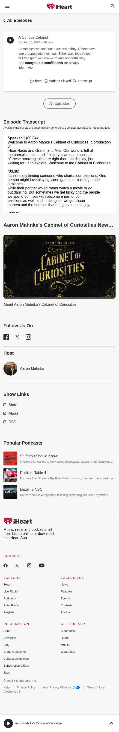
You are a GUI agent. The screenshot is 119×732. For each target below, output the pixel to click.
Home (65, 638)
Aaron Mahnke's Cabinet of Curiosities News (60, 225)
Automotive (68, 631)
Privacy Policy (26, 687)
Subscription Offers (16, 665)
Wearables (68, 651)
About (10, 413)
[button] (35, 81)
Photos (65, 612)
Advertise (9, 638)
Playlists (9, 612)
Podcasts (9, 598)
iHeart (7, 584)
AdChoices (12, 691)
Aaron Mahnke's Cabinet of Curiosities (38, 723)
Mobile (65, 644)
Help (6, 687)
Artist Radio (11, 605)
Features (66, 591)
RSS (9, 422)
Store (10, 405)
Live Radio (10, 591)
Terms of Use (96, 687)
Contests (66, 605)
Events (65, 598)
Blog (6, 644)
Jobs (6, 672)
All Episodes (19, 20)
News (64, 584)
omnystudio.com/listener (44, 63)
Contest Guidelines (16, 658)
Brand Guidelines (15, 651)
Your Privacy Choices (61, 687)
